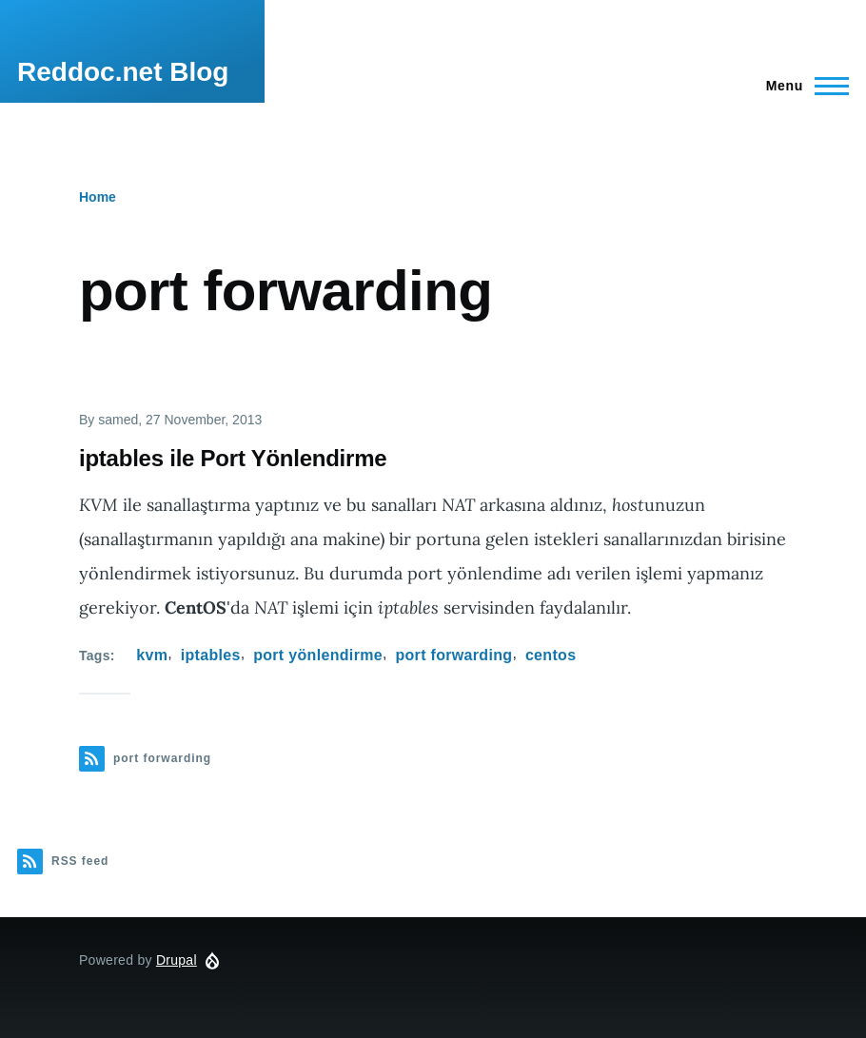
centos (551, 655)
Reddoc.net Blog (122, 72)
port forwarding (453, 655)
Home (97, 197)
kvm (151, 655)
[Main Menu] (802, 86)
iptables (211, 655)
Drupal (176, 960)
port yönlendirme (318, 655)
